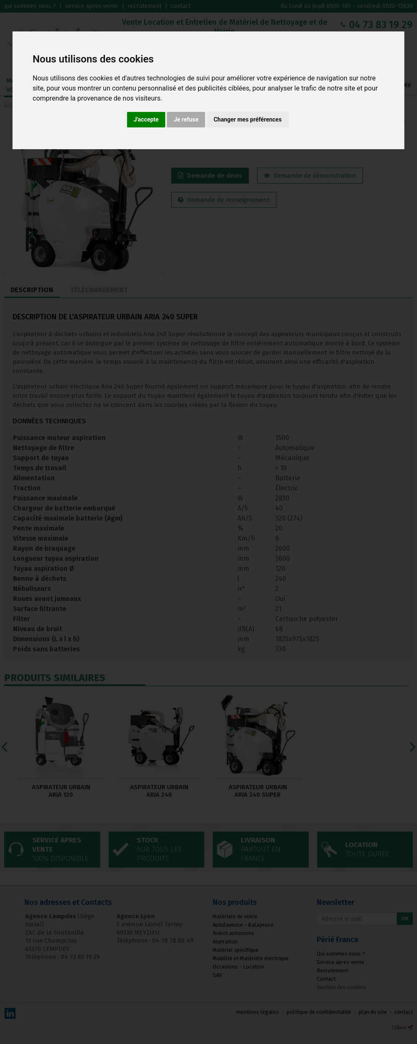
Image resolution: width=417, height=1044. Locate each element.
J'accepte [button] (146, 119)
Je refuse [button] (186, 119)
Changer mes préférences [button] (247, 119)
